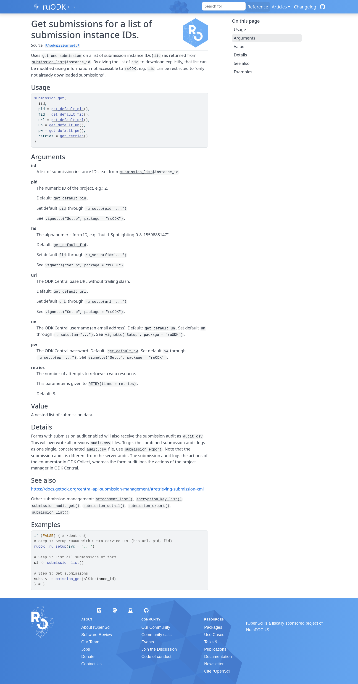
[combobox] (224, 6)
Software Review (96, 634)
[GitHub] (322, 7)
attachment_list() (114, 499)
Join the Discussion (159, 649)
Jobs (85, 649)
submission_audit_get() (55, 506)
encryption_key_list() (159, 499)
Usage (240, 29)
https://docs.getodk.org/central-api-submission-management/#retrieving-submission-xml (117, 489)
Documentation (218, 656)
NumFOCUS (257, 630)
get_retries (72, 136)
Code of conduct (156, 656)
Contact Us (91, 664)
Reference (257, 7)
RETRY (94, 384)
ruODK (54, 7)
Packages (213, 627)
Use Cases (214, 634)
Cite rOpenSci (217, 671)
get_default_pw (64, 131)
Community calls (156, 634)
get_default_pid (67, 109)
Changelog (305, 7)
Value (239, 46)
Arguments (244, 38)
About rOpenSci (95, 627)
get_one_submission (61, 56)
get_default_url (67, 120)
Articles (279, 7)
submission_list (48, 62)
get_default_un (64, 125)
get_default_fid (67, 115)
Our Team (90, 642)
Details (240, 55)
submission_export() (149, 506)
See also (242, 63)
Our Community (155, 627)
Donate (88, 656)
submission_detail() (103, 506)
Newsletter (214, 664)
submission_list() (50, 513)
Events (147, 642)
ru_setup (57, 547)
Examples (243, 71)
